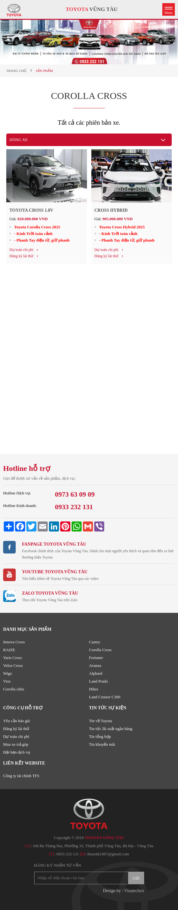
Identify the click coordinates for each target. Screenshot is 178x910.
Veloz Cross (13, 665)
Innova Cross (14, 642)
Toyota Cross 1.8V (31, 210)
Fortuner (96, 657)
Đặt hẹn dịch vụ (16, 752)
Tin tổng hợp (100, 736)
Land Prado (98, 681)
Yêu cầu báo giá (16, 720)
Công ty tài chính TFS (21, 775)
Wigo (7, 673)
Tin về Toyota (100, 720)
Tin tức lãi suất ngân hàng (110, 728)
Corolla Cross (100, 649)
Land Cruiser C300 (105, 697)
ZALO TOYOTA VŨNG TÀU (50, 593)
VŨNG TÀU (91, 9)
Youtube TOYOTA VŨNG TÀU (54, 571)
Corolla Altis (13, 689)
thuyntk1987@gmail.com (108, 854)
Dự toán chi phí (16, 736)
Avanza (95, 665)
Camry (94, 642)
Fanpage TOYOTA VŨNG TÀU (54, 544)
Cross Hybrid (111, 210)
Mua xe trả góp (15, 744)
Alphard (96, 673)
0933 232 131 (68, 854)
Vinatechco (134, 890)
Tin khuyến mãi (102, 744)
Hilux (94, 689)
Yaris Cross (12, 657)
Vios (7, 681)
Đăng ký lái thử (16, 728)
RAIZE (9, 649)
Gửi (136, 878)
